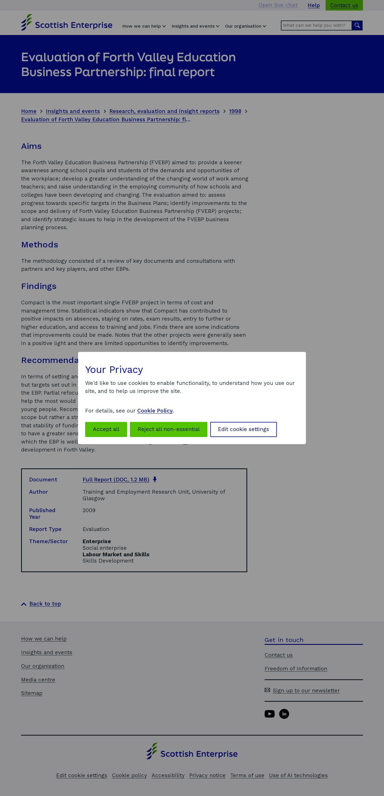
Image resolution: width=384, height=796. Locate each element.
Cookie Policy (155, 410)
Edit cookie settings (243, 429)
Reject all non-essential (169, 429)
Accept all (106, 429)
